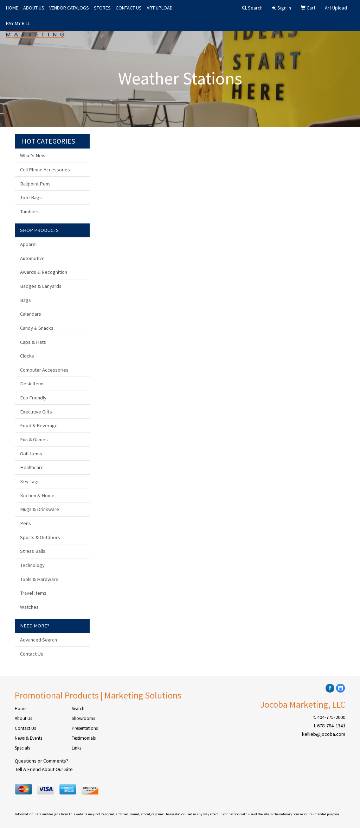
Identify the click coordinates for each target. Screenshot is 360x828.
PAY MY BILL (18, 23)
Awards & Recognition (43, 272)
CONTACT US (129, 8)
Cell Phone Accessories (45, 169)
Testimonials (84, 738)
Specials (22, 748)
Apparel (28, 244)
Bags (25, 300)
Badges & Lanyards (41, 286)
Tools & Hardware (39, 579)
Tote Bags (31, 197)
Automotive (32, 258)
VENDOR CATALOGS (69, 8)
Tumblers (30, 211)
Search (78, 709)
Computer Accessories (44, 370)
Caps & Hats (33, 342)
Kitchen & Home (37, 495)
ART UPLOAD (160, 8)
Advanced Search (38, 640)
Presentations (85, 728)
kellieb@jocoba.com (323, 734)
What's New (33, 155)
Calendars (30, 314)
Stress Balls (32, 551)
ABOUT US (33, 8)
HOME (12, 8)
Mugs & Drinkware (39, 509)
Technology (32, 565)
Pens (25, 523)
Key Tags (30, 481)
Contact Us (31, 654)
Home (20, 709)
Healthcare (32, 467)
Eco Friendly (33, 397)
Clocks (27, 356)
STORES (102, 8)
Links (76, 748)
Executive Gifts (36, 412)
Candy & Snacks (36, 328)
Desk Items (32, 383)
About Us (23, 718)
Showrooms (83, 718)
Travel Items (33, 593)
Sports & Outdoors (40, 537)
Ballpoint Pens (35, 184)
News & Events (28, 738)
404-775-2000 (331, 717)
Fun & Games (34, 439)
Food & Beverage (39, 425)
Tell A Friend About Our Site (44, 769)
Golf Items (31, 453)
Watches (29, 607)
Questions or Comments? (41, 761)
